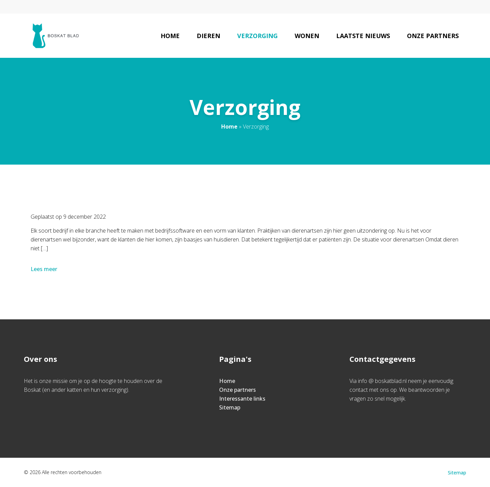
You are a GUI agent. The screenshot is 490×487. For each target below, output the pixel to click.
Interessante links (242, 398)
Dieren (208, 36)
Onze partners (433, 36)
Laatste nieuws (363, 36)
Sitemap (229, 407)
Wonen (307, 36)
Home (170, 36)
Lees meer (45, 269)
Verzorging (257, 36)
